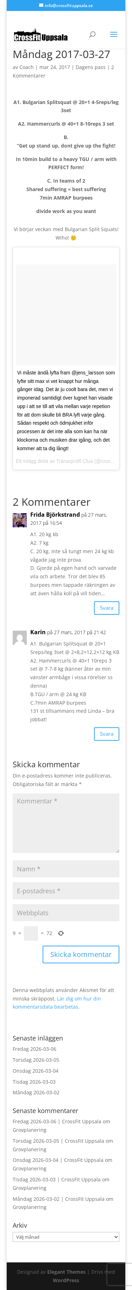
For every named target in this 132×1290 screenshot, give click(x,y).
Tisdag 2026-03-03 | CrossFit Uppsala (57, 1179)
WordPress (66, 1280)
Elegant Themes (66, 1271)
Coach (26, 67)
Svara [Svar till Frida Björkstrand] (106, 607)
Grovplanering (29, 1129)
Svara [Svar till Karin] (106, 733)
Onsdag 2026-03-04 (35, 1070)
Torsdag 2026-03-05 (36, 1059)
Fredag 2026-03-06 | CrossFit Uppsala (57, 1121)
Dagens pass (91, 67)
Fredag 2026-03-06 (34, 1048)
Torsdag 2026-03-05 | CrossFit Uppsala (58, 1140)
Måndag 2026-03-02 (36, 1092)
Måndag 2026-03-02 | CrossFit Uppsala (59, 1199)
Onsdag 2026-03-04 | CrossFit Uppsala (58, 1160)
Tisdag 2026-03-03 (34, 1081)
